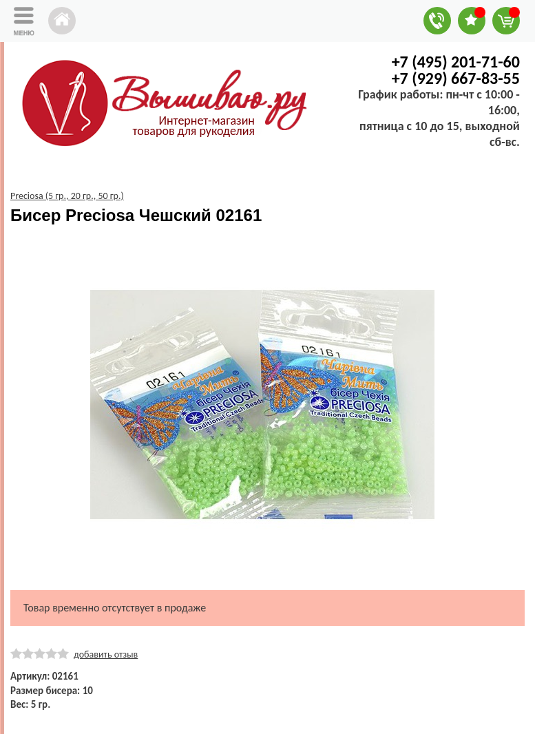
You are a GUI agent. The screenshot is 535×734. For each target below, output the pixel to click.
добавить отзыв (106, 654)
